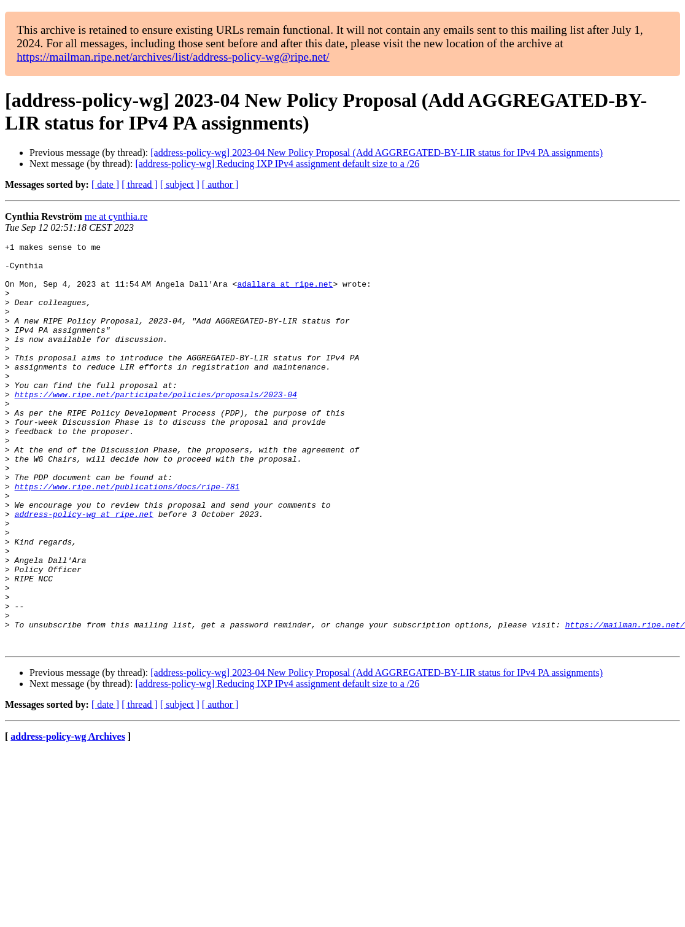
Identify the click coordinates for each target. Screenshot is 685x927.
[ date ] (105, 184)
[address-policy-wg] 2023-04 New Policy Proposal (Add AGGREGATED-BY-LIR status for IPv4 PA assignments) (376, 152)
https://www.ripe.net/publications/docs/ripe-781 (127, 535)
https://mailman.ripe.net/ (625, 701)
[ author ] (220, 184)
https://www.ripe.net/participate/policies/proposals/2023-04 (156, 425)
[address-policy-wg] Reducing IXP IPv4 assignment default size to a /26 (277, 163)
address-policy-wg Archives (67, 817)
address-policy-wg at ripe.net (84, 569)
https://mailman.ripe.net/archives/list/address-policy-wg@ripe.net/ (173, 56)
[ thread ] (140, 184)
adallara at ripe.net (287, 292)
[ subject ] (179, 184)
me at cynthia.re (116, 216)
